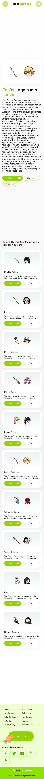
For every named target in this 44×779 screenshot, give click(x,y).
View (31, 283)
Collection (31, 178)
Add (9, 178)
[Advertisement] (22, 34)
